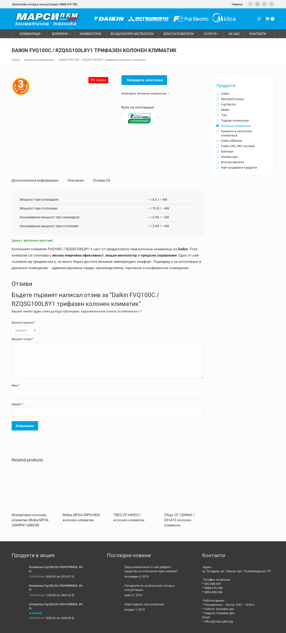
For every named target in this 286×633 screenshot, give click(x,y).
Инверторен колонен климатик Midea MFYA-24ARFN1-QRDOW (30, 520)
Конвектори (229, 157)
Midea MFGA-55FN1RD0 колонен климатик (81, 517)
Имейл (18, 404)
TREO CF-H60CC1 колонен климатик (129, 517)
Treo (224, 115)
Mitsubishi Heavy (232, 99)
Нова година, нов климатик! (144, 604)
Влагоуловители (232, 162)
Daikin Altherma (231, 140)
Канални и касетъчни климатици (236, 133)
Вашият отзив (23, 339)
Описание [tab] (75, 180)
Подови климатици (235, 120)
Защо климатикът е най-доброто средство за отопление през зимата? (151, 569)
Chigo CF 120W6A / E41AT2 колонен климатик (179, 520)
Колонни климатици (152, 93)
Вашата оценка (23, 322)
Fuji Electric (228, 104)
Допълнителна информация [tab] (35, 180)
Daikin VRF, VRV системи (238, 146)
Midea (225, 110)
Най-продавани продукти (239, 167)
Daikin (225, 93)
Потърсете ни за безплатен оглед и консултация (149, 588)
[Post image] (114, 572)
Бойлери (227, 151)
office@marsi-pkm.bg (218, 621)
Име (16, 385)
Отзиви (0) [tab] (101, 180)
